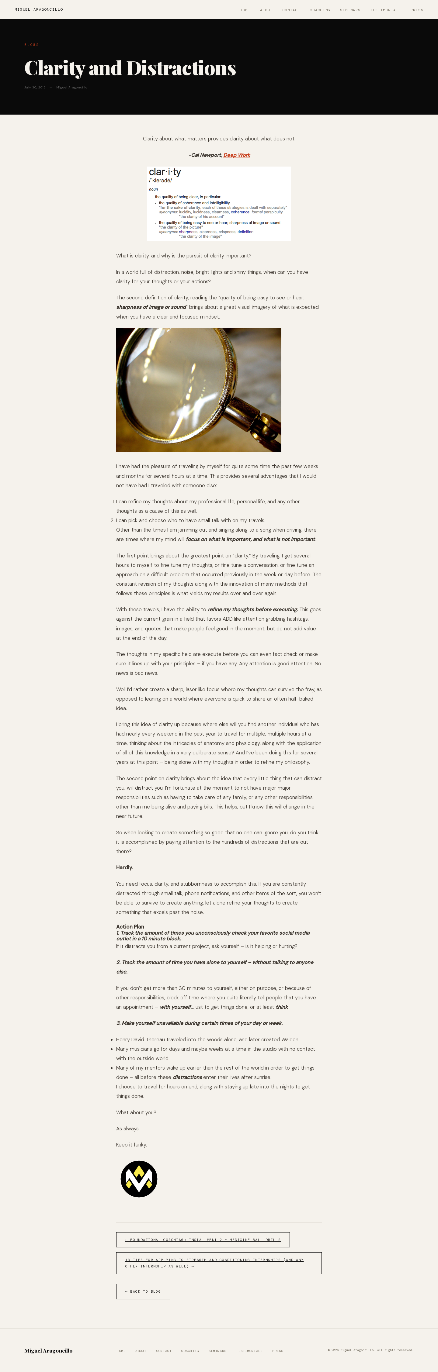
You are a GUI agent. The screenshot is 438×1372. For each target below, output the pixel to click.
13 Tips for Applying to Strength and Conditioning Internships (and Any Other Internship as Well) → (214, 1263)
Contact (292, 10)
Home (245, 10)
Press (417, 10)
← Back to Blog (143, 1291)
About (266, 10)
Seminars (350, 10)
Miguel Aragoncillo (39, 9)
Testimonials (385, 10)
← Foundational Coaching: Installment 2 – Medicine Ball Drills (203, 1240)
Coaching (320, 10)
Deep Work (236, 155)
